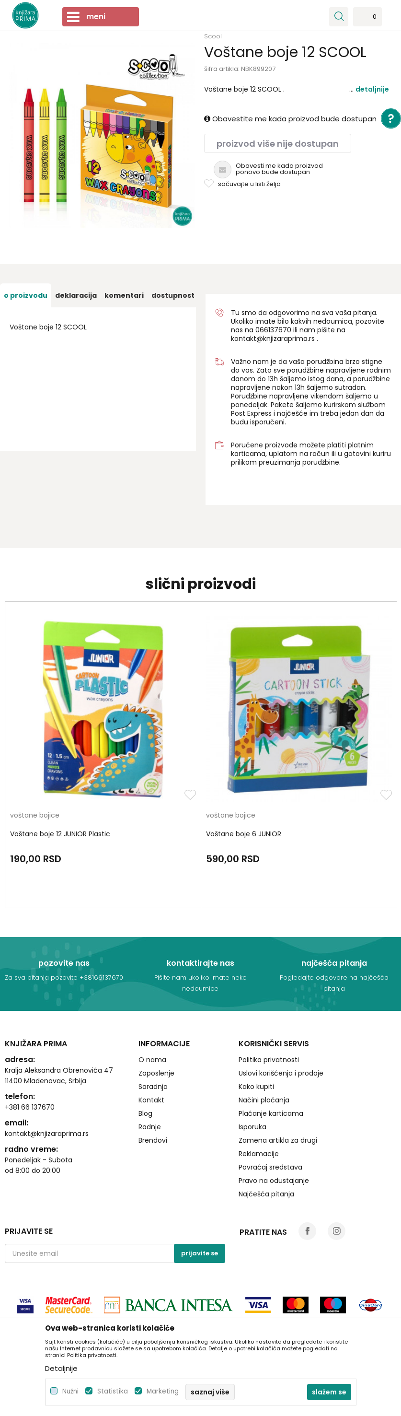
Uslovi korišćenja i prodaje (281, 1073)
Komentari (124, 295)
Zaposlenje (156, 1073)
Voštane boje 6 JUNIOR (243, 834)
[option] (25, 295)
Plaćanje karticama (271, 1113)
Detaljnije (372, 89)
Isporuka (252, 1127)
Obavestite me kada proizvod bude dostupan (290, 119)
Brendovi (152, 1140)
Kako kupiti (256, 1086)
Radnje (149, 1127)
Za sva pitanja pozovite (42, 977)
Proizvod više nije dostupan (278, 144)
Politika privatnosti (269, 1060)
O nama (152, 1060)
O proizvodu (25, 295)
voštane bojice (34, 816)
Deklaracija (76, 295)
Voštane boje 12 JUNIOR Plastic (60, 834)
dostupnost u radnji (187, 295)
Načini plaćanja (264, 1100)
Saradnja (153, 1086)
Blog (145, 1113)
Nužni (70, 1391)
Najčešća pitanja (266, 1194)
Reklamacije (259, 1154)
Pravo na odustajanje (274, 1180)
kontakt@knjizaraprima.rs (273, 338)
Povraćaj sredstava (270, 1167)
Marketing (163, 1391)
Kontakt (151, 1100)
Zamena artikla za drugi (278, 1140)
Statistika (112, 1391)
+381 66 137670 (30, 1107)
